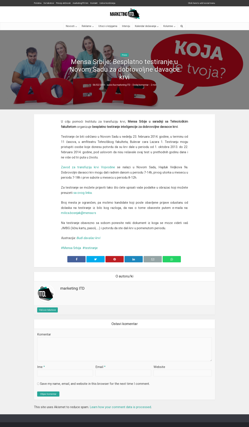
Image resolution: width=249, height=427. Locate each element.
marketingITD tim (80, 3)
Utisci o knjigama (107, 26)
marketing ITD (123, 85)
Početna (37, 3)
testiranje (91, 248)
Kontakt (94, 3)
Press (124, 55)
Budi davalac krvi (88, 238)
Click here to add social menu (201, 3)
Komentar (44, 334)
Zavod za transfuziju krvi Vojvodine (88, 167)
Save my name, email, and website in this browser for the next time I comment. (95, 384)
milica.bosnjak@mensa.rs (78, 213)
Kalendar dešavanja (145, 26)
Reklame (86, 26)
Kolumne (168, 26)
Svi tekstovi (49, 3)
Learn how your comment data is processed (120, 407)
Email (100, 367)
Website (159, 367)
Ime (41, 367)
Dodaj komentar (141, 85)
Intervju (126, 26)
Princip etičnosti (63, 3)
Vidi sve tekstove (47, 310)
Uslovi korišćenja (107, 3)
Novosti (70, 26)
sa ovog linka (82, 193)
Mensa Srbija (72, 248)
